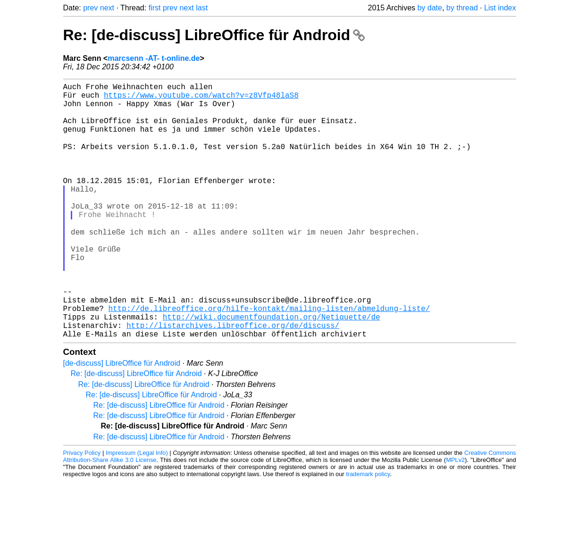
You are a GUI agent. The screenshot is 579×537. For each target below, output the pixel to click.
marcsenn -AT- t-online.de (154, 58)
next (107, 8)
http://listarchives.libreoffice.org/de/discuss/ (232, 379)
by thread (462, 8)
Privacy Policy (82, 508)
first (155, 8)
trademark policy (368, 529)
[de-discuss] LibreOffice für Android (122, 419)
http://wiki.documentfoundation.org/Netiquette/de (271, 368)
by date (429, 8)
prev (90, 8)
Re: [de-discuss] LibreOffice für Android (214, 34)
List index (500, 8)
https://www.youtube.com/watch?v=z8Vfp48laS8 (201, 98)
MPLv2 (455, 515)
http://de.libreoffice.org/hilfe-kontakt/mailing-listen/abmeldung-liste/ (269, 358)
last (202, 8)
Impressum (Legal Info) (137, 508)
